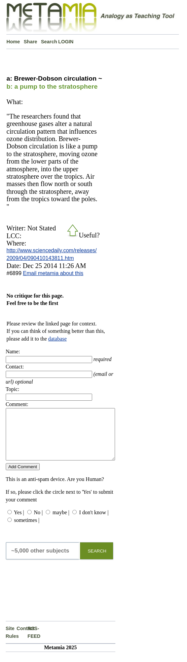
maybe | (60, 522)
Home (13, 41)
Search (49, 41)
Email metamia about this (53, 273)
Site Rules (11, 642)
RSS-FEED (33, 642)
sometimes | (27, 530)
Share (30, 41)
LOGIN (66, 41)
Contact (22, 638)
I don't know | (93, 522)
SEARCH (97, 561)
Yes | (19, 522)
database (57, 339)
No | (38, 522)
